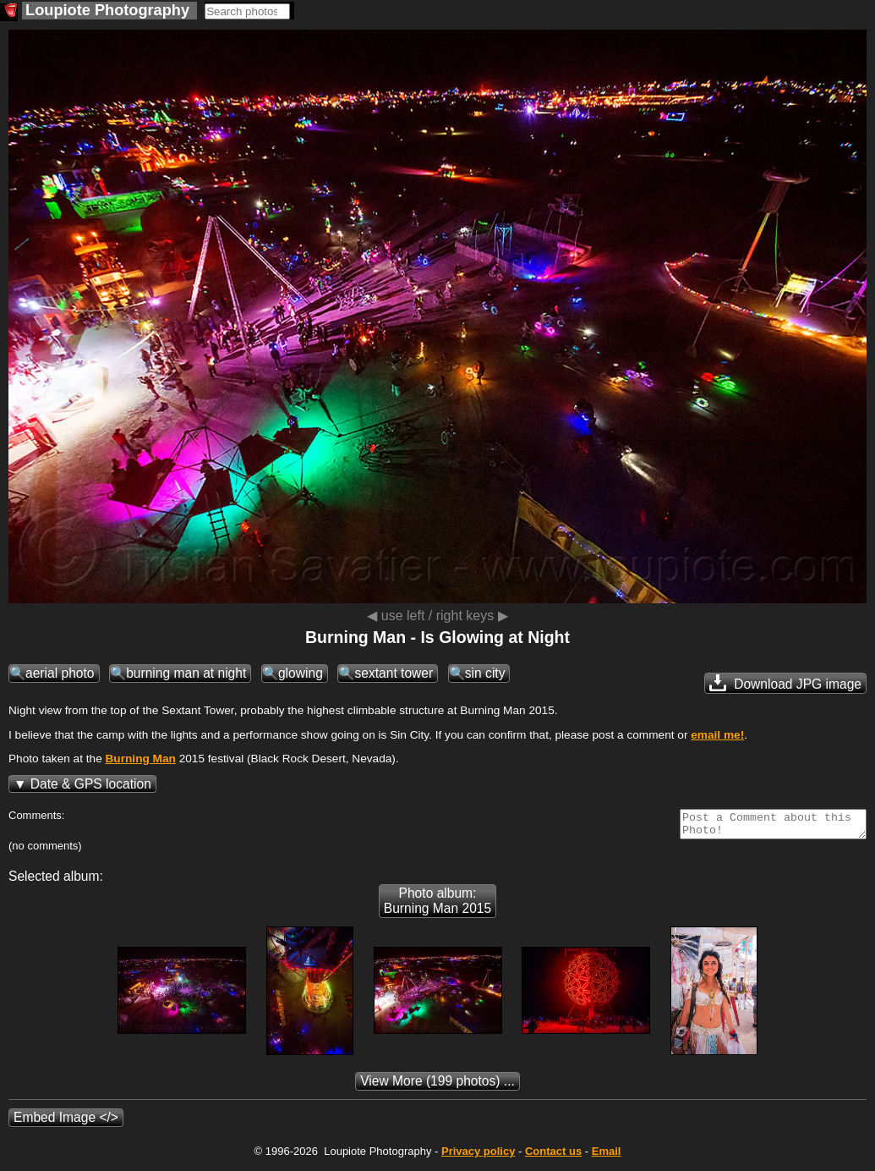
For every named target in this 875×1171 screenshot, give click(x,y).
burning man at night (186, 673)
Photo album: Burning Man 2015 (437, 906)
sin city (485, 673)
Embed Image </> (66, 1122)
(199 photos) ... (437, 1086)
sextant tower (393, 673)
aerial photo (60, 673)
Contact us (553, 1156)
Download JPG (785, 682)
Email (606, 1156)
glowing (300, 673)
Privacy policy (478, 1156)
